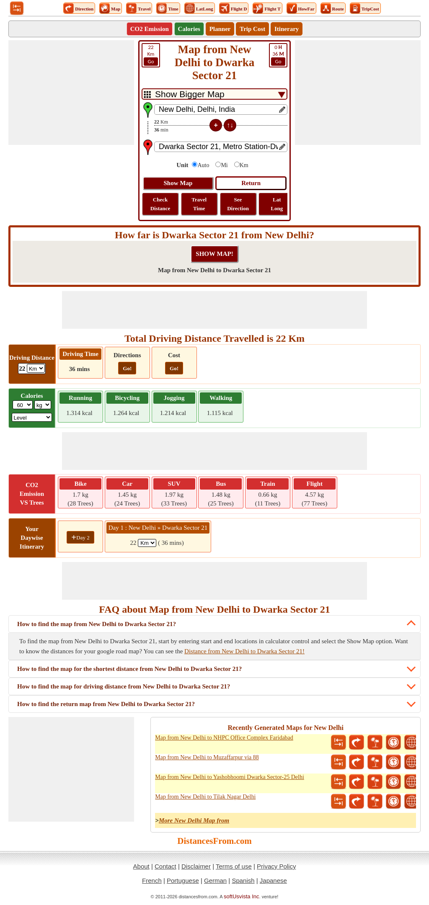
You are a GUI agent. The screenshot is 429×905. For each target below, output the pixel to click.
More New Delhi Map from (194, 820)
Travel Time (199, 203)
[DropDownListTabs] (214, 94)
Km (150, 55)
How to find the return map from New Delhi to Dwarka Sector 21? (106, 704)
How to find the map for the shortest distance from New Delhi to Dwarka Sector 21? (129, 668)
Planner (220, 29)
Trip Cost (252, 29)
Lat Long (277, 203)
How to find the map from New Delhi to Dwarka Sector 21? (96, 624)
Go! (127, 368)
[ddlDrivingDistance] (36, 368)
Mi (224, 165)
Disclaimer (196, 866)
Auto (203, 165)
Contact (165, 866)
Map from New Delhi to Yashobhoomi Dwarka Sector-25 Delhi (229, 777)
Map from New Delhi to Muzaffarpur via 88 (206, 757)
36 (278, 55)
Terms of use (234, 866)
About (141, 866)
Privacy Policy (276, 866)
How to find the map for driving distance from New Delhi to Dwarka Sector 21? (123, 686)
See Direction (238, 203)
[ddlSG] (32, 417)
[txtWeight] (23, 404)
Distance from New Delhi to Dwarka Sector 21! (244, 651)
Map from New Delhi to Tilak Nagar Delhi (205, 797)
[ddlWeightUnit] (42, 404)
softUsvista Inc (241, 896)
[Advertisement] (71, 92)
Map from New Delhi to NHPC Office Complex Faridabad (224, 738)
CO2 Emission (149, 29)
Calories (189, 29)
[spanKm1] (147, 543)
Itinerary (286, 29)
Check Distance (160, 203)
